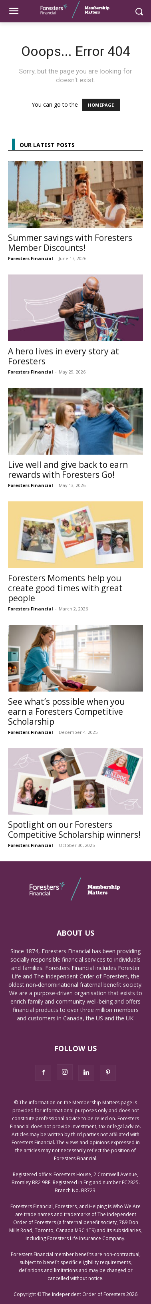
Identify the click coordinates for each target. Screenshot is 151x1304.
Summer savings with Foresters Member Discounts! (70, 242)
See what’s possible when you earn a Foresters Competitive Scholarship (66, 711)
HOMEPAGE (101, 105)
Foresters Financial (30, 258)
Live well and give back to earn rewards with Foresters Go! (68, 469)
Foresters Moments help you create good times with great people (65, 588)
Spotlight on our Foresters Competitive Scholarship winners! (74, 829)
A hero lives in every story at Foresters (63, 356)
